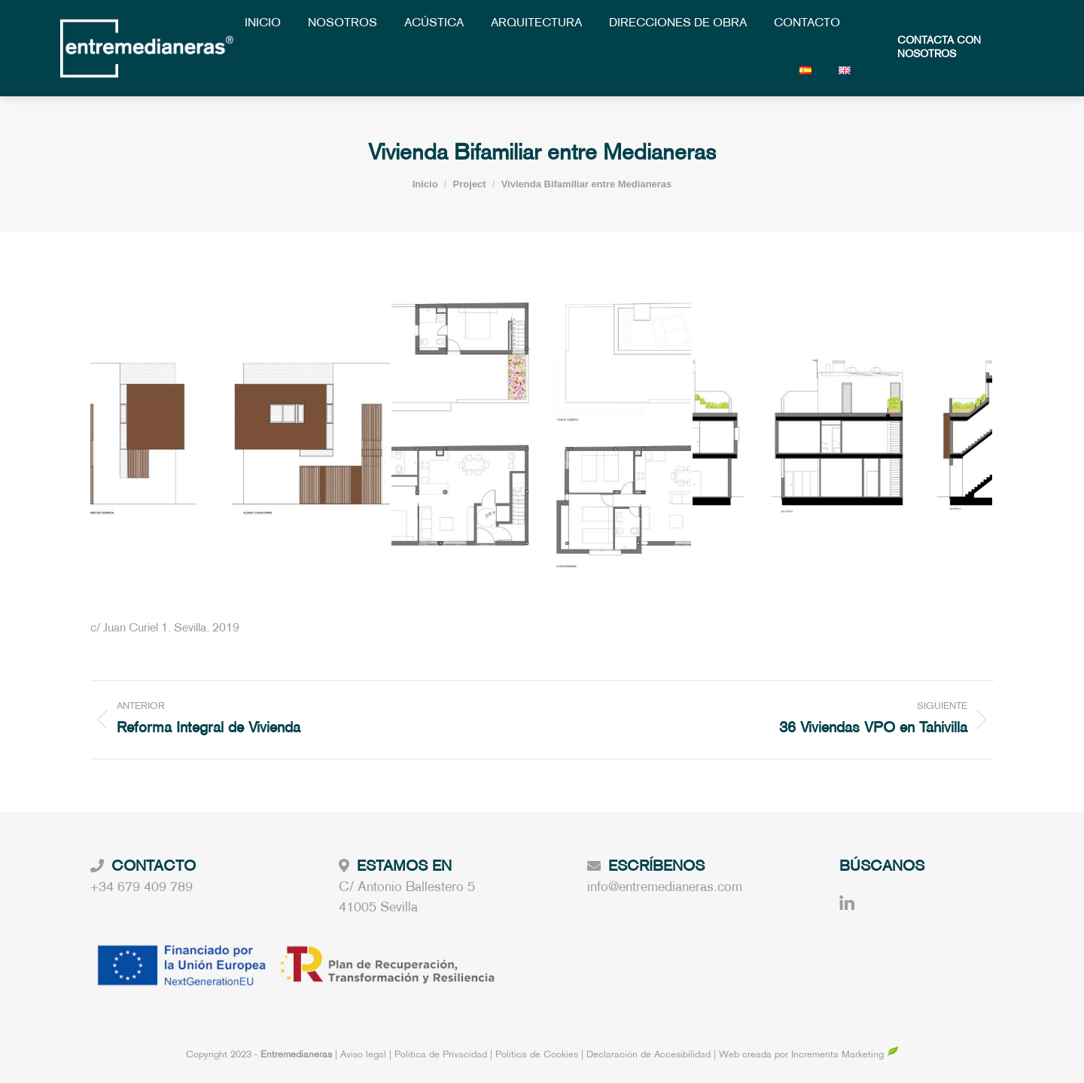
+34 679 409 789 (141, 887)
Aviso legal (364, 1055)
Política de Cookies (536, 1055)
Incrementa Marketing (845, 1055)
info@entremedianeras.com (664, 887)
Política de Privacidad (442, 1055)
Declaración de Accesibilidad (648, 1055)
